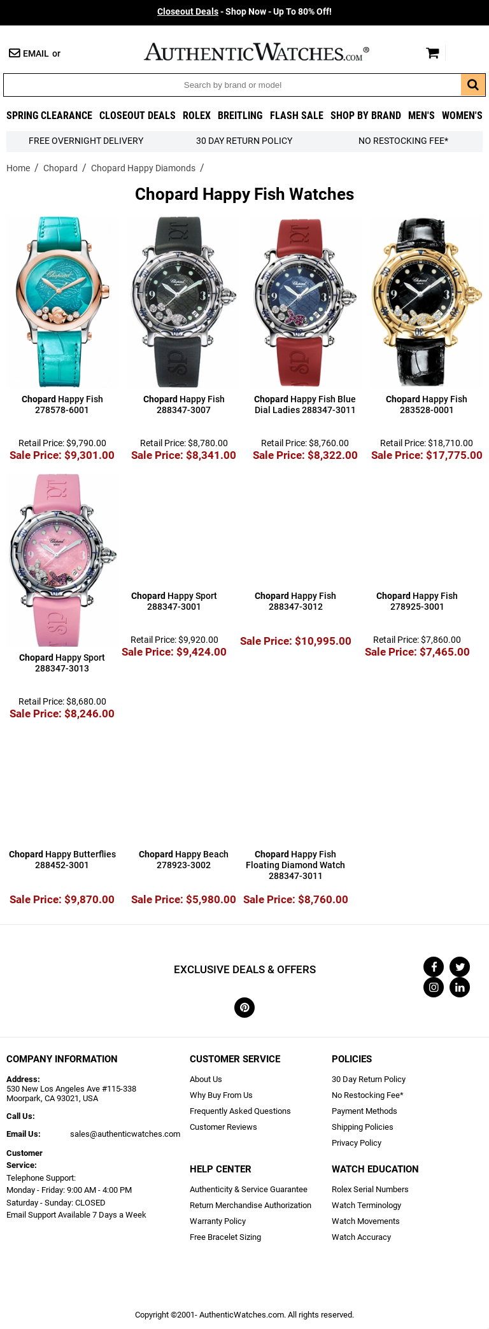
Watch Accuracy (361, 1237)
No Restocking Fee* (403, 141)
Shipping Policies (362, 1127)
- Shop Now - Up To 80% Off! (244, 11)
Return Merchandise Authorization (250, 1205)
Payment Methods (364, 1111)
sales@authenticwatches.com (125, 1134)
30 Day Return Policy (369, 1079)
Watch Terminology (366, 1205)
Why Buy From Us (221, 1095)
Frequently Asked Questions (240, 1111)
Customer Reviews (223, 1127)
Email (36, 53)
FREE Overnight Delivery (86, 141)
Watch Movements (366, 1221)
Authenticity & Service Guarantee (249, 1189)
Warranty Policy (218, 1221)
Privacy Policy (356, 1143)
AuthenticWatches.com (270, 51)
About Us (206, 1079)
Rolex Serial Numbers (370, 1189)
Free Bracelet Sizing (225, 1237)
